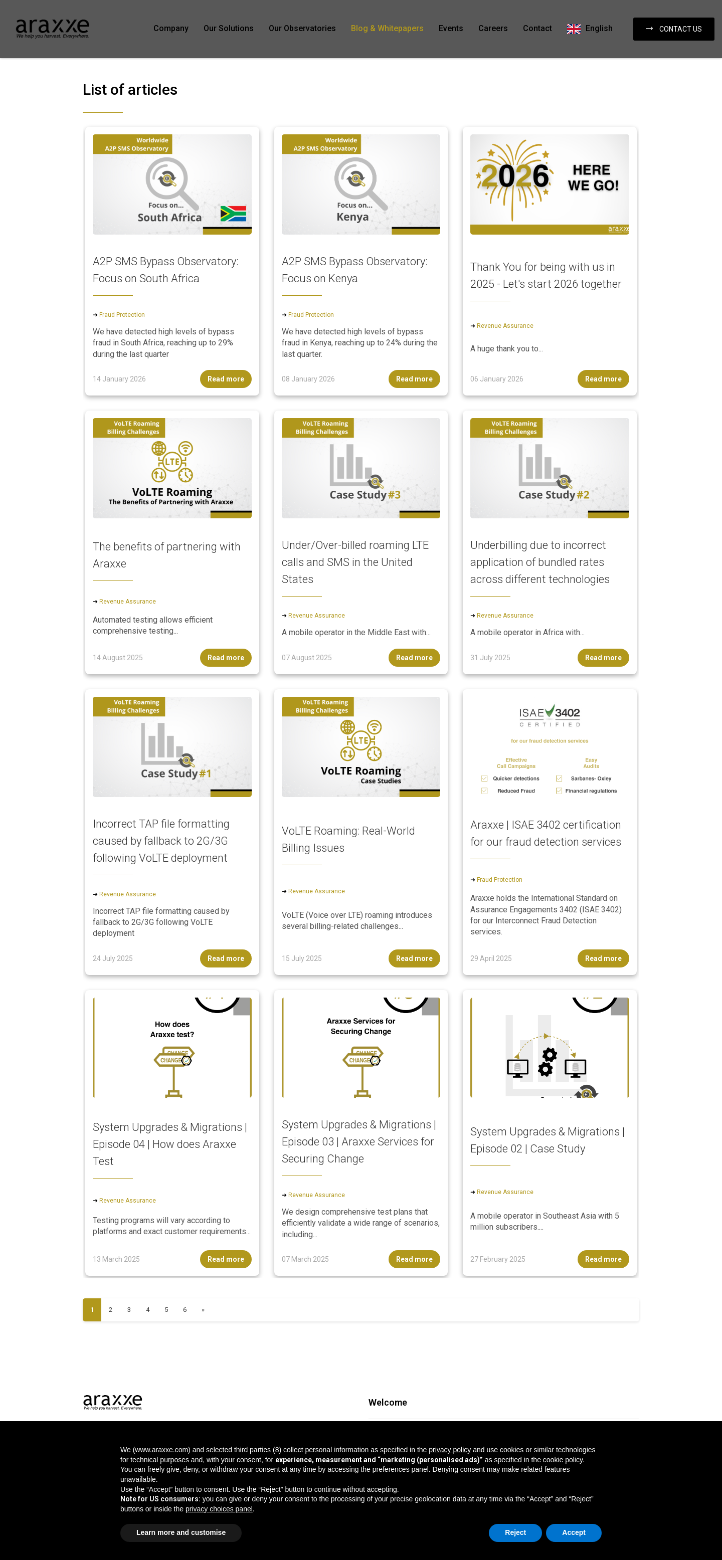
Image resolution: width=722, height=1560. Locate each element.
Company (171, 28)
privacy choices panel (219, 1509)
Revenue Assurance (505, 325)
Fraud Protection (122, 314)
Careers (493, 28)
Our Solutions (229, 28)
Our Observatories (302, 28)
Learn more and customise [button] (181, 1532)
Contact (537, 28)
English (599, 28)
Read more (226, 379)
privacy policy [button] (450, 1450)
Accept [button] (574, 1532)
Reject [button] (515, 1532)
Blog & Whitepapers (387, 28)
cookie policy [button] (563, 1460)
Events (451, 28)
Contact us (674, 29)
